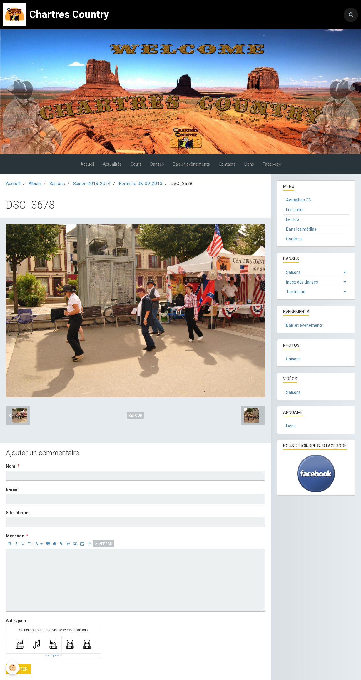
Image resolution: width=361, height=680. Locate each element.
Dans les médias (301, 229)
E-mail (12, 489)
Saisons (57, 183)
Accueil (87, 164)
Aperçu (103, 544)
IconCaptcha (52, 655)
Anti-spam (16, 620)
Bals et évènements (191, 164)
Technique (295, 291)
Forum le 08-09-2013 (140, 183)
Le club (292, 219)
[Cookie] (12, 667)
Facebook (272, 164)
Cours (136, 164)
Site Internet (18, 512)
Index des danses (302, 282)
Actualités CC (298, 200)
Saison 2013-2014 (92, 183)
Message (15, 536)
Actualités (112, 164)
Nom (10, 466)
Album (35, 183)
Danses (157, 164)
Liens (249, 164)
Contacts (227, 164)
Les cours (295, 209)
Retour (135, 416)
